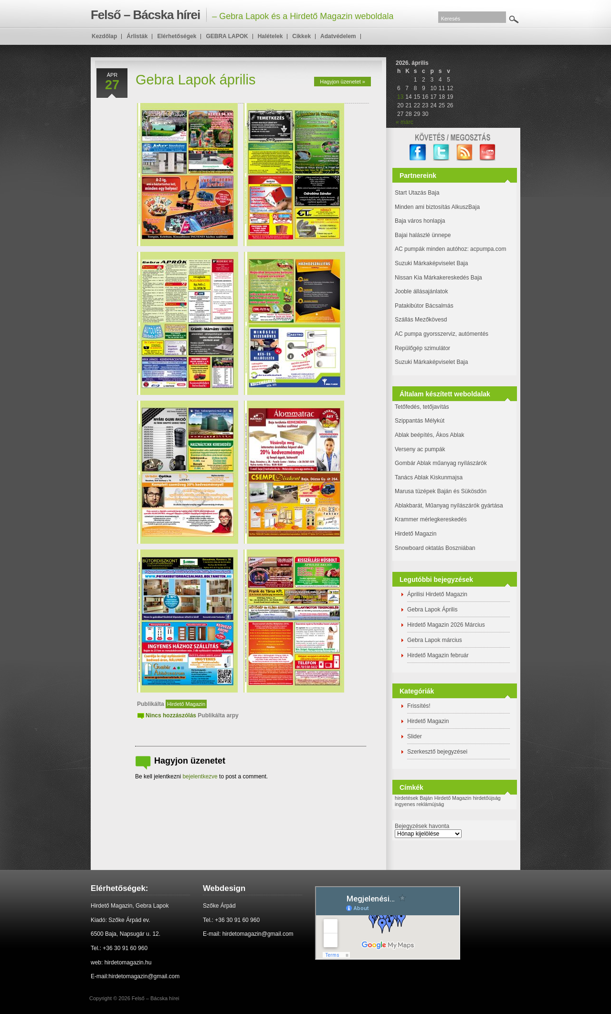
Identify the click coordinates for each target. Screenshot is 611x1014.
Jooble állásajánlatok (421, 291)
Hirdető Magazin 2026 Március (446, 624)
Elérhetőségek (176, 36)
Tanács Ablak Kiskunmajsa (429, 477)
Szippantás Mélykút (419, 420)
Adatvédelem (338, 36)
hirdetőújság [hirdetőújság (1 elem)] (487, 798)
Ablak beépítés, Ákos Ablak (429, 435)
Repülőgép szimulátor (422, 348)
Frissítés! (419, 706)
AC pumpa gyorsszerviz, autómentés (441, 334)
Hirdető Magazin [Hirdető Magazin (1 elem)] (453, 798)
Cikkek (301, 36)
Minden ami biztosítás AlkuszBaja (437, 207)
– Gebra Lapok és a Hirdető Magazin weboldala (242, 15)
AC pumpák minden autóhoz (431, 249)
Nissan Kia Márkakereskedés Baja (438, 277)
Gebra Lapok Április (432, 609)
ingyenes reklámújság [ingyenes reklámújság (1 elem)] (419, 804)
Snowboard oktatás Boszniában (435, 548)
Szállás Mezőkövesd (421, 319)
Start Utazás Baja (417, 192)
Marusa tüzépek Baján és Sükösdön (440, 491)
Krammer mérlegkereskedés (431, 519)
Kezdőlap (104, 36)
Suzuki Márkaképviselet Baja (431, 263)
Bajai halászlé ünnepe (423, 235)
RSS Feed (464, 152)
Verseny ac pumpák (421, 449)
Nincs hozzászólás (171, 715)
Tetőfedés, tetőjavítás (422, 407)
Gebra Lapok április (195, 79)
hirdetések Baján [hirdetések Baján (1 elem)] (413, 798)
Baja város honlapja (420, 220)
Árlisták (136, 36)
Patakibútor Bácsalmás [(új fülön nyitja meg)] (424, 305)
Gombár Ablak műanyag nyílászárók (441, 463)
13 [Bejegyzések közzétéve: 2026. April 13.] (400, 96)
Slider (414, 736)
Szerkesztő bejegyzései (437, 751)
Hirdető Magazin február (438, 655)
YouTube (488, 152)
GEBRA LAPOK (227, 36)
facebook (418, 152)
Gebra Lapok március (434, 640)
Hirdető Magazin (186, 704)
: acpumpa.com (486, 249)
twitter (441, 152)
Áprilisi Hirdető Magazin (437, 594)
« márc (404, 122)
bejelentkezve (199, 776)
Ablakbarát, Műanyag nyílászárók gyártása (449, 505)
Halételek (270, 36)
